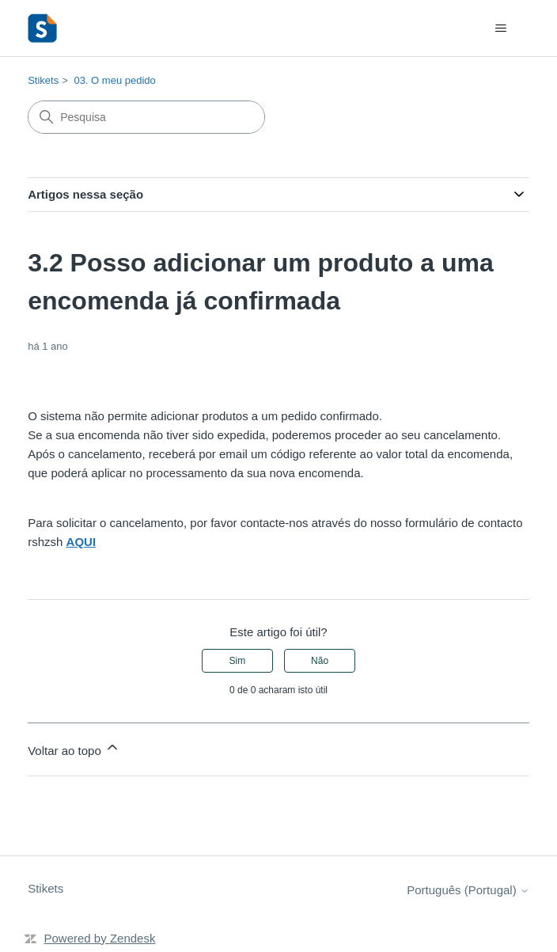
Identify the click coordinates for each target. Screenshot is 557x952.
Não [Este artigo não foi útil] (319, 660)
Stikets (43, 80)
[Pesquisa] (146, 117)
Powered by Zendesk (100, 938)
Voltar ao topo (74, 748)
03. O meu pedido (114, 80)
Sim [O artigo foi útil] (237, 660)
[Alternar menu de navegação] (501, 28)
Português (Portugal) (468, 890)
